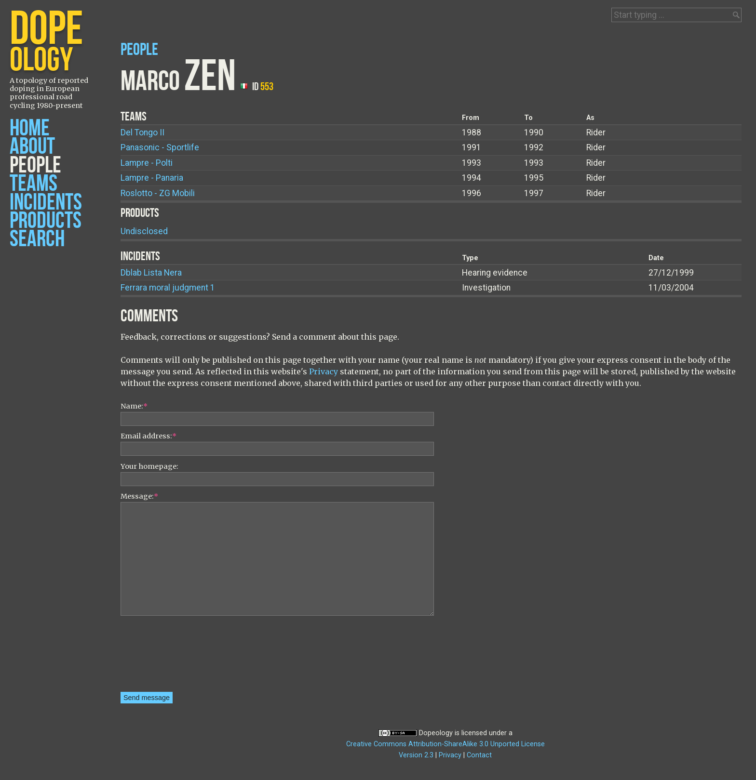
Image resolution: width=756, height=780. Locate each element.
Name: (134, 406)
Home (30, 128)
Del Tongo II (142, 132)
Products (45, 221)
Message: (139, 496)
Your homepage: (149, 466)
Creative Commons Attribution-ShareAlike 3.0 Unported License (445, 744)
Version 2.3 (416, 755)
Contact (479, 755)
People (35, 165)
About (32, 146)
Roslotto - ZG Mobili (158, 193)
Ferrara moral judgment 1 (168, 287)
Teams (33, 184)
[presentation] (160, 657)
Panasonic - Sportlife (160, 147)
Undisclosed (144, 231)
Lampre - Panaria (152, 178)
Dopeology (436, 733)
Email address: (148, 436)
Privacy (323, 371)
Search (37, 239)
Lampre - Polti (147, 163)
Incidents (46, 202)
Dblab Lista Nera (151, 273)
